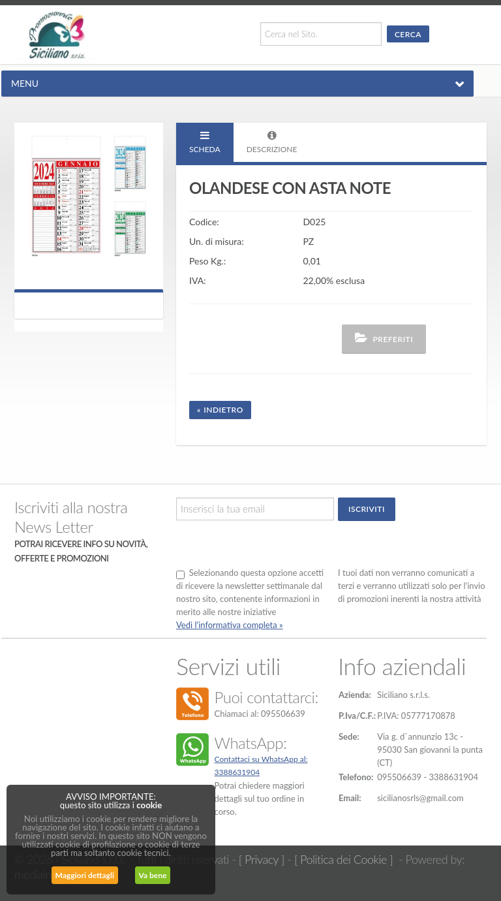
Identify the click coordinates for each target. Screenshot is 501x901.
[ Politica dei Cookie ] (343, 859)
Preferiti (384, 338)
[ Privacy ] (261, 859)
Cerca (408, 34)
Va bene (153, 875)
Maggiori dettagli (84, 875)
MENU (24, 83)
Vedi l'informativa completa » (229, 625)
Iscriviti (366, 509)
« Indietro (220, 410)
